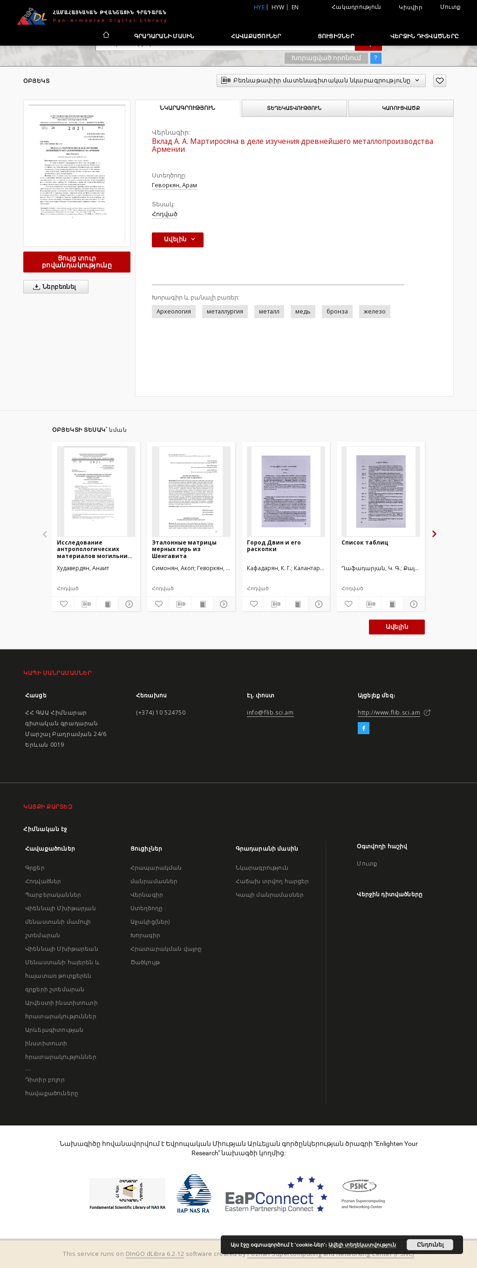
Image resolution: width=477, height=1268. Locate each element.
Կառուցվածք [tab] (401, 108)
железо (375, 311)
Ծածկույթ (145, 962)
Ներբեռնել (52, 287)
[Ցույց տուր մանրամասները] (127, 604)
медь (303, 311)
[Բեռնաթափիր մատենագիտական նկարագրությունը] (84, 604)
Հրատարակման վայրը (166, 949)
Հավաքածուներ (256, 36)
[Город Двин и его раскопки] (286, 491)
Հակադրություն (356, 7)
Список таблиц (364, 542)
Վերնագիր (146, 895)
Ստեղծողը (146, 908)
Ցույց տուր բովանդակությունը (77, 261)
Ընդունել (430, 1244)
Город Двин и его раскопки (274, 546)
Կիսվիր (410, 7)
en (295, 7)
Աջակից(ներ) (150, 922)
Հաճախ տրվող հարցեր (272, 881)
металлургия (225, 311)
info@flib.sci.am (270, 712)
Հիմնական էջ (45, 829)
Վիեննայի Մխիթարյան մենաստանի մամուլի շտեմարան (60, 921)
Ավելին (397, 626)
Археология (174, 311)
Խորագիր (145, 935)
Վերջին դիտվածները (424, 36)
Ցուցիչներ (336, 36)
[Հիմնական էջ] (105, 36)
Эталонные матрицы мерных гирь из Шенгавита (184, 549)
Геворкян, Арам (174, 185)
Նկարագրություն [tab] (187, 108)
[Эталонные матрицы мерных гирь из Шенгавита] (191, 491)
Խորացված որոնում (326, 57)
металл (269, 311)
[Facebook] (363, 728)
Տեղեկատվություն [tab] (294, 108)
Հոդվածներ (43, 881)
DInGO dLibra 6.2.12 (155, 1254)
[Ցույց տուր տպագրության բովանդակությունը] (107, 604)
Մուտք (450, 7)
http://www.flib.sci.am (389, 712)
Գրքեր (35, 868)
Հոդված (164, 214)
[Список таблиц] (381, 491)
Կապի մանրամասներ (270, 895)
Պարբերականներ (53, 895)
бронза (337, 311)
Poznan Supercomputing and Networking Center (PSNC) (330, 1254)
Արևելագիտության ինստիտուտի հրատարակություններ (60, 1043)
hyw (278, 7)
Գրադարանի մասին (164, 36)
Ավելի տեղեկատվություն (362, 1245)
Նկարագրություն (262, 868)
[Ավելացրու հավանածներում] (439, 81)
